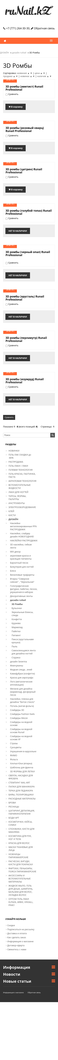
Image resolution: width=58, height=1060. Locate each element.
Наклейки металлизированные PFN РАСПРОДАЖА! (23, 526)
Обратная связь (43, 28)
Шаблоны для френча (21, 767)
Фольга (14, 759)
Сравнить (9, 417)
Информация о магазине (20, 941)
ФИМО (13, 755)
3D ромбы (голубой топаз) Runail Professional (29, 212)
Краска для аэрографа (21, 677)
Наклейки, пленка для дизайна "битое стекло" (22, 700)
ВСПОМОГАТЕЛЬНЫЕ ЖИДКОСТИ (20, 486)
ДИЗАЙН (4, 52)
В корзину (16, 106)
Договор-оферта (15, 945)
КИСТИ (12, 515)
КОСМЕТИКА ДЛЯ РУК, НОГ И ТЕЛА (20, 837)
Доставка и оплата (17, 933)
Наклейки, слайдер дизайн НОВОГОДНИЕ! (22, 535)
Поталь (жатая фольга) (22, 706)
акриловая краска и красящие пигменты (21, 557)
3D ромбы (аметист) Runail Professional (24, 88)
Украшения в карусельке (23, 751)
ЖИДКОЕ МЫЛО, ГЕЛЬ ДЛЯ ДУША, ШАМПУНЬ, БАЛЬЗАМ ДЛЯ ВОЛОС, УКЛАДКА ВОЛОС (21, 890)
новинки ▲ (26, 76)
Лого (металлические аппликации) (21, 683)
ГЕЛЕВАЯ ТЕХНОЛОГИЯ (20, 469)
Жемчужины (16, 665)
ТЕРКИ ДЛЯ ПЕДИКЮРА (21, 790)
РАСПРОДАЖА (16, 461)
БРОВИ (12, 802)
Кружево (16, 623)
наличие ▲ (43, 76)
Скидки (11, 925)
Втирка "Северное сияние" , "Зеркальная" (22, 580)
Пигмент (16, 635)
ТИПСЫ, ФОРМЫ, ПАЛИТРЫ (17, 498)
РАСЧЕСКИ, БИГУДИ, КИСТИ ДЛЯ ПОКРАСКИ (21, 863)
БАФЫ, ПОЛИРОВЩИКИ (21, 794)
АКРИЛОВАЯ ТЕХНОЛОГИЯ (22, 480)
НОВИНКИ (14, 450)
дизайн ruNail (19, 52)
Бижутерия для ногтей (22, 566)
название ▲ (23, 73)
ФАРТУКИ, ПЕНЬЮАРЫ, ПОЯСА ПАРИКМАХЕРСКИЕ (22, 870)
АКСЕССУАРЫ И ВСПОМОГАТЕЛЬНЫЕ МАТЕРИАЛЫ (20, 878)
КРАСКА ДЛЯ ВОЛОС (19, 843)
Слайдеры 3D (17, 710)
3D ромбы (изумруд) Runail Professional (25, 380)
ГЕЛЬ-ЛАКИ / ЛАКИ (18, 465)
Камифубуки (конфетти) (22, 673)
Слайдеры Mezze (19, 718)
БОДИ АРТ (14, 817)
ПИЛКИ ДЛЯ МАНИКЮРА (21, 786)
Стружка (16, 657)
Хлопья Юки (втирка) (21, 763)
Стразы (14, 743)
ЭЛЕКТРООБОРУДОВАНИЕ (22, 507)
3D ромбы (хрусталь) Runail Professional (25, 298)
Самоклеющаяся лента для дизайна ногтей (24, 652)
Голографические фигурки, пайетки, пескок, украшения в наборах (23, 589)
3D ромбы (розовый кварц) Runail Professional (25, 129)
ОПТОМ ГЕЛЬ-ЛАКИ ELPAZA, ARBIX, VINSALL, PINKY (21, 902)
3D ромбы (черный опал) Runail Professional (28, 253)
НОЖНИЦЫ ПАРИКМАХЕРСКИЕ (18, 856)
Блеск (13, 570)
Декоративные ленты (21, 596)
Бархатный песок (19, 562)
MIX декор (15, 551)
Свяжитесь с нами (16, 949)
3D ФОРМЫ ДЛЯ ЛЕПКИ (22, 771)
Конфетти (17, 619)
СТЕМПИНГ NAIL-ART (19, 782)
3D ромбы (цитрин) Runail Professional (24, 170)
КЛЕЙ (11, 511)
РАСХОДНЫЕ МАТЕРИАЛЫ (22, 798)
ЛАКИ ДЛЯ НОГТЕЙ (18, 492)
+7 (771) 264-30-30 (16, 28)
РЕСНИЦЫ (14, 806)
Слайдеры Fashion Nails (22, 714)
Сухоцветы (15, 747)
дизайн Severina (18, 661)
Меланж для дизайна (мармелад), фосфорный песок (23, 691)
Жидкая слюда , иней (21, 669)
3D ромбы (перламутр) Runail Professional (26, 339)
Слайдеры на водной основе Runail (21, 731)
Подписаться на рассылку (20, 929)
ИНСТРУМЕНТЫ (17, 503)
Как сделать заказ (16, 937)
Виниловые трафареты (22, 574)
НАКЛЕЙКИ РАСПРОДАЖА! (23, 540)
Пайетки (16, 631)
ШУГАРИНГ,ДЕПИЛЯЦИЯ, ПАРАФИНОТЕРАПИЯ (22, 812)
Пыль (14, 646)
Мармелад (17, 627)
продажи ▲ (9, 76)
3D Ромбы (17, 604)
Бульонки (17, 608)
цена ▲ (38, 73)
